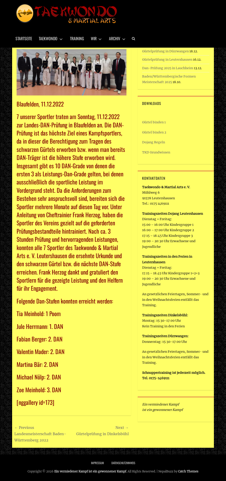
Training (77, 38)
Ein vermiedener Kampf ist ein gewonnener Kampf (90, 471)
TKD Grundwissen (156, 152)
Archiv (114, 38)
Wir (94, 38)
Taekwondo (48, 38)
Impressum (97, 463)
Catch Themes (188, 471)
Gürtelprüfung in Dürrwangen (165, 51)
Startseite (23, 38)
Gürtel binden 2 (154, 132)
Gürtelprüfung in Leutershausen (167, 60)
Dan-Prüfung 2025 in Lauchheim (167, 68)
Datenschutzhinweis (123, 463)
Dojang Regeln (153, 142)
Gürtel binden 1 (154, 122)
